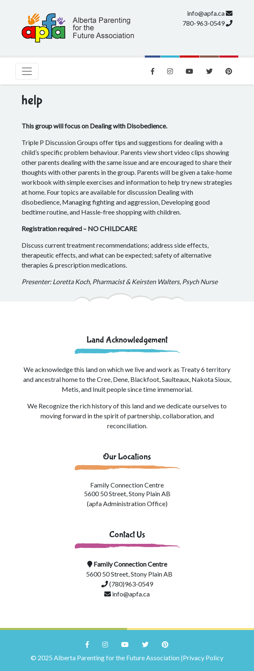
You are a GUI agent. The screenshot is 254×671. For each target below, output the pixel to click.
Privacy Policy (203, 657)
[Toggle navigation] (26, 71)
